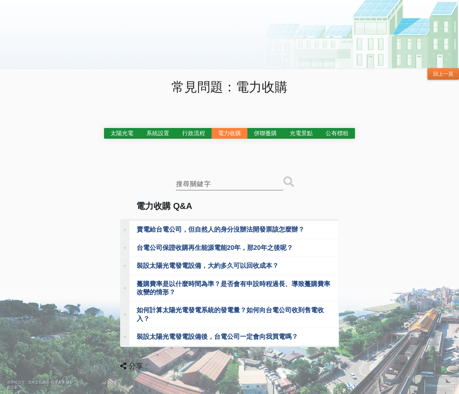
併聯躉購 (265, 133)
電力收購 (229, 133)
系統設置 (157, 133)
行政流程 (193, 133)
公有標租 (337, 133)
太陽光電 (121, 133)
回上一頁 (443, 74)
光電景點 (301, 133)
